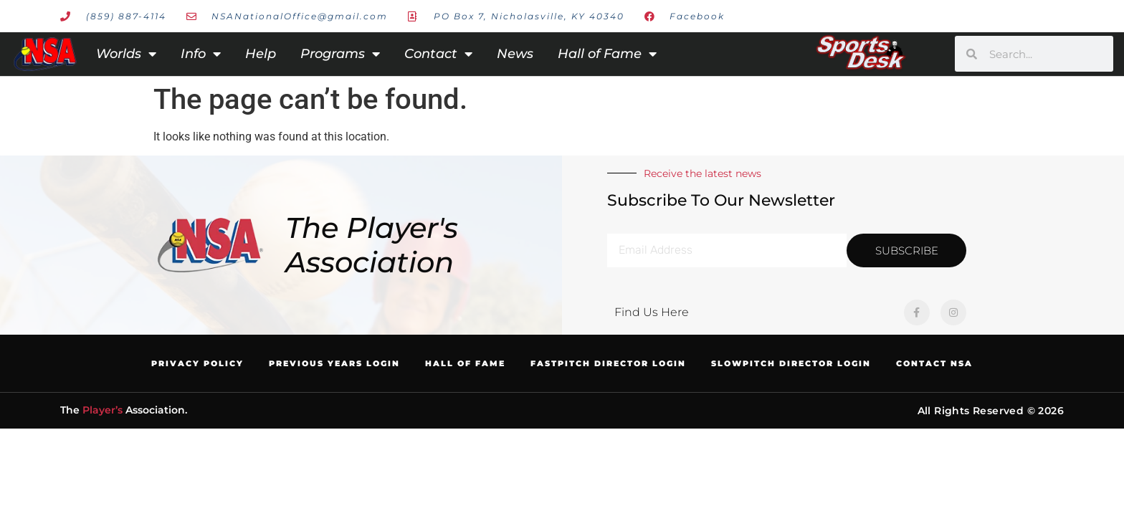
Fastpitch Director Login (608, 363)
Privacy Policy (197, 363)
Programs (340, 53)
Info (201, 53)
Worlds (126, 53)
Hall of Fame (607, 53)
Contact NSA (934, 363)
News (515, 54)
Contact (438, 53)
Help (260, 54)
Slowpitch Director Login (791, 363)
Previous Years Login (334, 363)
